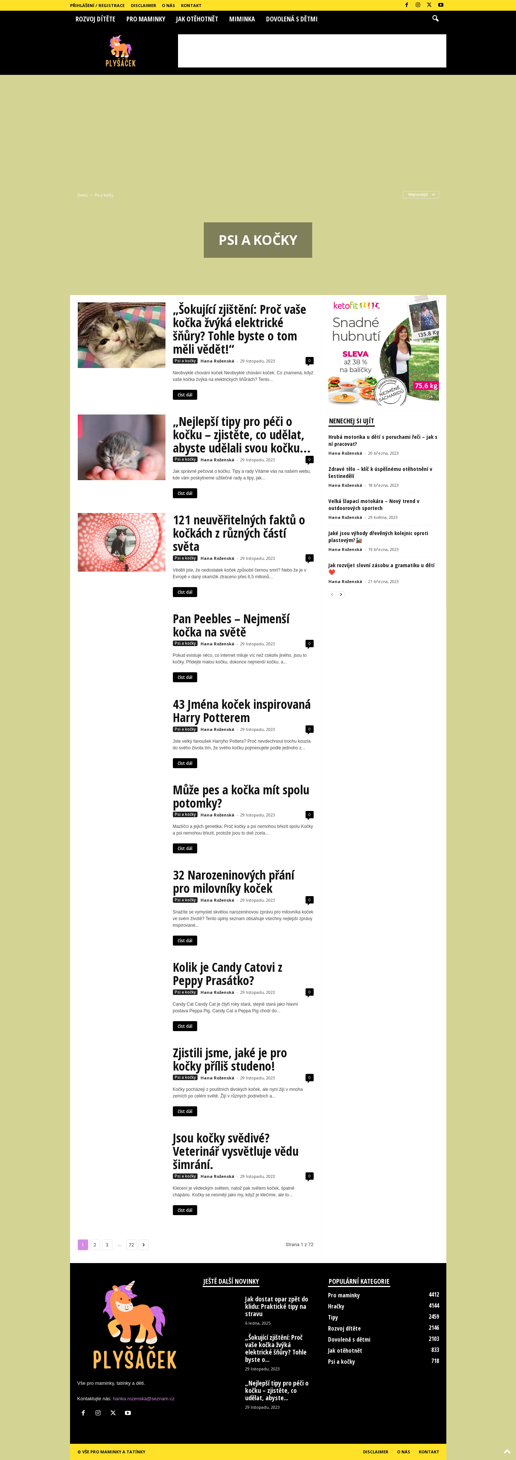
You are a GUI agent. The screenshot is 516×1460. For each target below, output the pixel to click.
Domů (82, 195)
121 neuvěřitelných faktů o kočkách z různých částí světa (239, 533)
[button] (435, 19)
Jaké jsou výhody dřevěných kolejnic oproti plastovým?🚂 (378, 536)
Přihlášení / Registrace (97, 5)
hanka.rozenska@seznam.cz (143, 1398)
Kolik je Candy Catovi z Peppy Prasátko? (227, 973)
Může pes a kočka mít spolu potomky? (241, 796)
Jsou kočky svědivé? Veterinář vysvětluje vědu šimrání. (236, 1151)
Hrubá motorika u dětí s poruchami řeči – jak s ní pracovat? (382, 440)
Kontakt (191, 5)
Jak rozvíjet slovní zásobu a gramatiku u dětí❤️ (381, 568)
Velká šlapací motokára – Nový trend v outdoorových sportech (373, 504)
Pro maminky (145, 18)
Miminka (242, 18)
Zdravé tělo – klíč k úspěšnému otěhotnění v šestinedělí (380, 472)
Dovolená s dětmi (292, 18)
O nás (168, 5)
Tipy (333, 1317)
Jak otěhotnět (197, 18)
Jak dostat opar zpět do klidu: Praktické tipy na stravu (276, 1306)
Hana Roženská (217, 361)
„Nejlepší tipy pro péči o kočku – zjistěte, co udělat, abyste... (276, 1390)
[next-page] (341, 594)
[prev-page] (332, 594)
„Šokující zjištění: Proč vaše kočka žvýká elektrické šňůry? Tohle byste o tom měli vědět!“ (239, 329)
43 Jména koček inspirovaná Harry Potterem (242, 711)
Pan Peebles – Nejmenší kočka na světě (231, 625)
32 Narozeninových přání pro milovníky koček (233, 881)
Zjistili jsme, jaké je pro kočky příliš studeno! (230, 1059)
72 (131, 1245)
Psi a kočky (185, 360)
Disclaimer (143, 5)
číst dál (185, 395)
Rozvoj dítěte (95, 18)
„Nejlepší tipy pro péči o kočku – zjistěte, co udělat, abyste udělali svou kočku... (242, 434)
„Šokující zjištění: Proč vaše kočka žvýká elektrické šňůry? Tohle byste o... (276, 1348)
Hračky (336, 1306)
